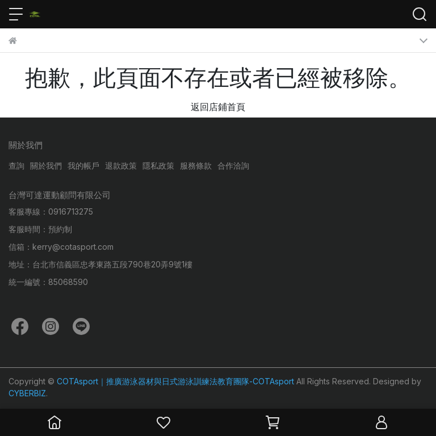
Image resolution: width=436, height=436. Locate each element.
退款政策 (121, 165)
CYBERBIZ (27, 393)
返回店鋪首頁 (218, 106)
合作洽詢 (233, 165)
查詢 (16, 165)
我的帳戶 (83, 165)
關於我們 (46, 165)
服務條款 (196, 165)
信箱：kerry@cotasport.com (61, 246)
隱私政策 (158, 165)
